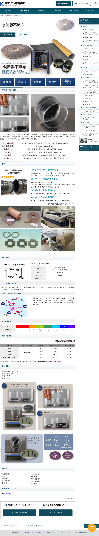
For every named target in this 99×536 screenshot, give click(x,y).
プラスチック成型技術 (89, 107)
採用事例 (23, 34)
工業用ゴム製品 (89, 95)
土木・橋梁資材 (87, 45)
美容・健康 (86, 123)
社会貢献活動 (90, 11)
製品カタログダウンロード (12, 525)
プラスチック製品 (89, 111)
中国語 (95, 3)
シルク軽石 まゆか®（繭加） (90, 127)
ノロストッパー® (89, 49)
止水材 (85, 68)
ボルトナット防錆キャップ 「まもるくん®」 (91, 33)
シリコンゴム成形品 (90, 92)
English (95, 2)
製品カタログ (24, 11)
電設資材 (85, 26)
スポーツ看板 (87, 114)
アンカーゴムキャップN (91, 63)
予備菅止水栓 (88, 37)
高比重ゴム (87, 98)
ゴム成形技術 (87, 77)
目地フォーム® (89, 60)
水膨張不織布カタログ (9, 493)
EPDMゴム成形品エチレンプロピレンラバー (91, 81)
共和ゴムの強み (74, 11)
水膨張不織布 (88, 56)
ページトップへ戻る (68, 498)
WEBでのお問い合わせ (19, 512)
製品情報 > (8, 34)
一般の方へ (50, 532)
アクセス (40, 525)
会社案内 (58, 11)
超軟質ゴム (87, 104)
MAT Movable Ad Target (89, 118)
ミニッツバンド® (89, 131)
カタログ (92, 527)
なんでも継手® (89, 29)
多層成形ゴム (88, 101)
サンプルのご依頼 (81, 3)
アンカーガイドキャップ (91, 41)
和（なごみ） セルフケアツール (90, 134)
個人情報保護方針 (81, 532)
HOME (2, 15)
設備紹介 (41, 11)
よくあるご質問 (28, 525)
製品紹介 (8, 11)
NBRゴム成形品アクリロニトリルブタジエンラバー (91, 87)
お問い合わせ (63, 3)
